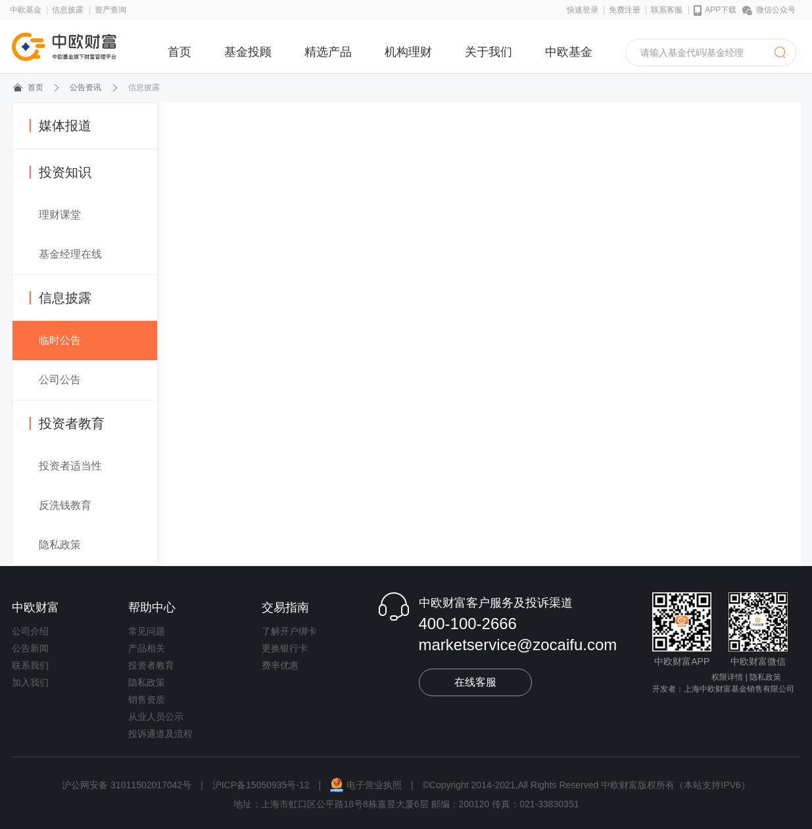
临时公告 (60, 340)
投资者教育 (67, 423)
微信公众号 (769, 10)
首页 (179, 52)
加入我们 (30, 682)
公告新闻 (30, 648)
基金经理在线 (70, 254)
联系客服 (666, 9)
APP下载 (715, 10)
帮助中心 (152, 607)
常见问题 (146, 631)
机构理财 (408, 52)
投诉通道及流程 (160, 733)
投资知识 (60, 172)
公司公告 (60, 379)
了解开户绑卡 (289, 631)
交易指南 (285, 607)
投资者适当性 (70, 465)
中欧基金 (25, 9)
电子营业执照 (367, 785)
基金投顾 (248, 52)
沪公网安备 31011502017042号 (128, 785)
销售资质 (146, 699)
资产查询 (110, 9)
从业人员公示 (155, 716)
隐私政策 (60, 544)
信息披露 (68, 9)
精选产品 (328, 52)
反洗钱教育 (65, 505)
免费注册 (624, 9)
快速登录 (582, 9)
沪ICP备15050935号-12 (261, 785)
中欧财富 (35, 607)
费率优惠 (280, 665)
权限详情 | (729, 677)
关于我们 (488, 52)
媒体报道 (60, 125)
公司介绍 (30, 631)
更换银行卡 (285, 648)
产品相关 (146, 648)
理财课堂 (60, 214)
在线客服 (475, 682)
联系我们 (30, 665)
